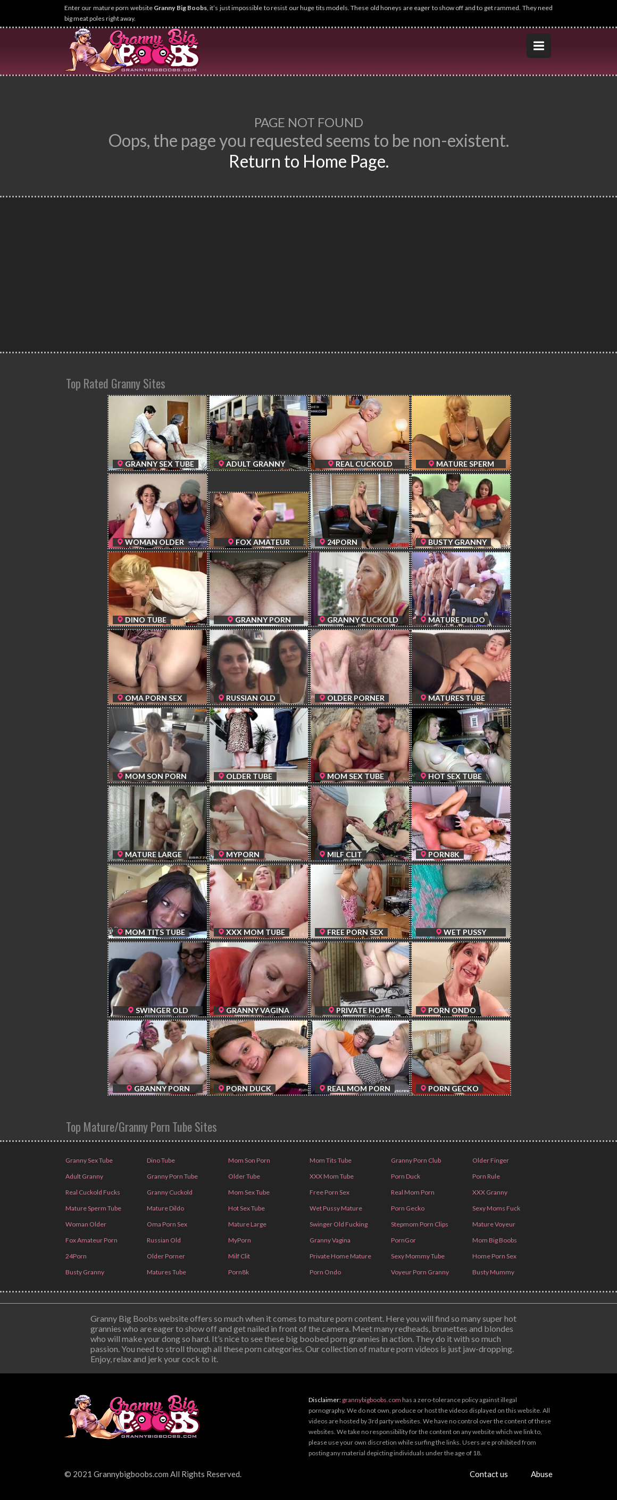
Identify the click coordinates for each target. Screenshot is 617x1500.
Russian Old (163, 1240)
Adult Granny (83, 1176)
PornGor (403, 1240)
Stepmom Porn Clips (419, 1224)
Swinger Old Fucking (338, 1224)
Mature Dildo (165, 1208)
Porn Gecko (407, 1208)
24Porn (75, 1256)
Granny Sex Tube (88, 1160)
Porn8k (238, 1272)
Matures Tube (166, 1272)
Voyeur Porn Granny (419, 1272)
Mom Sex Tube (248, 1192)
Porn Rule (485, 1176)
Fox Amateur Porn (91, 1240)
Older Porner (165, 1256)
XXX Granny (489, 1192)
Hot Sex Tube (246, 1208)
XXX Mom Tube (331, 1176)
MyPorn (239, 1240)
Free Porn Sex (328, 1192)
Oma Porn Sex (166, 1224)
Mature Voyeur (493, 1224)
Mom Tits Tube (330, 1160)
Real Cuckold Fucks (92, 1192)
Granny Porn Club (415, 1160)
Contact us (489, 1474)
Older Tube (243, 1176)
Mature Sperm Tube (92, 1208)
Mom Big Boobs (494, 1240)
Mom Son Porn (248, 1160)
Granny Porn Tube (172, 1176)
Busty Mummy (492, 1272)
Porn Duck (405, 1176)
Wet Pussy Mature (335, 1208)
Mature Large (246, 1224)
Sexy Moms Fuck (495, 1208)
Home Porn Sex (493, 1256)
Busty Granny (84, 1272)
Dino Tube (160, 1160)
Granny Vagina (329, 1240)
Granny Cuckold (169, 1192)
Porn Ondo (324, 1272)
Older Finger (490, 1160)
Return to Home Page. (309, 161)
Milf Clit (238, 1256)
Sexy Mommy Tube (417, 1256)
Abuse (542, 1474)
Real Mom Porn (412, 1192)
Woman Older (85, 1224)
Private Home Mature (339, 1256)
